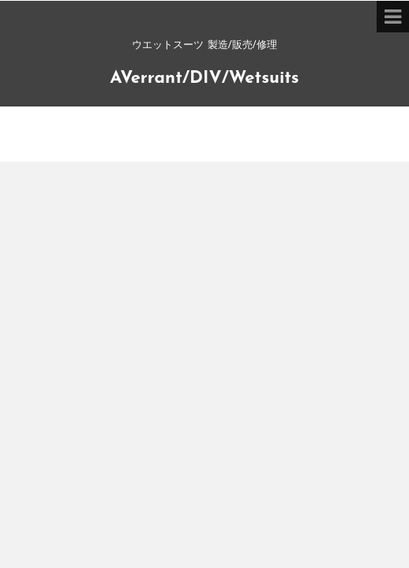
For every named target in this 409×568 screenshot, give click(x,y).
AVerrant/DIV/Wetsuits (204, 78)
